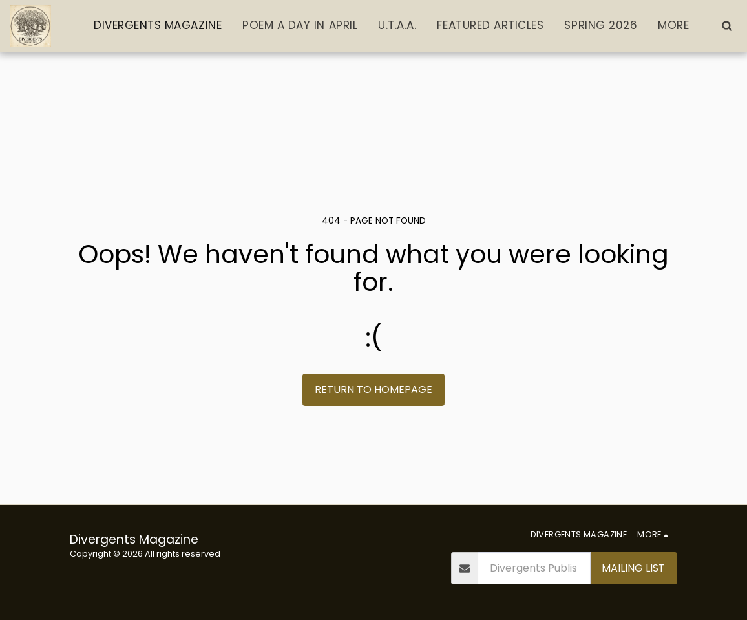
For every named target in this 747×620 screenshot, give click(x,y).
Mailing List (633, 568)
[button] (727, 25)
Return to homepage (373, 389)
